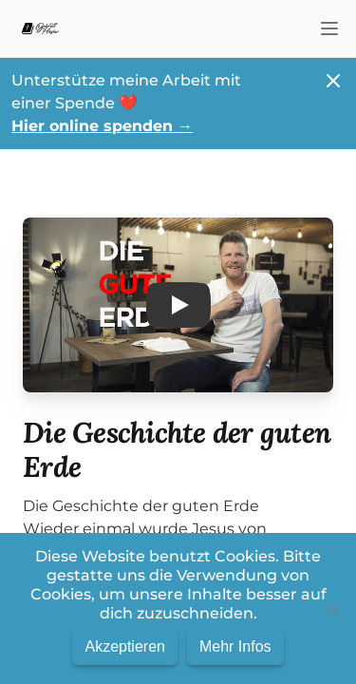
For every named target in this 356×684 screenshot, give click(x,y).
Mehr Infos (235, 646)
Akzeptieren (124, 646)
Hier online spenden (102, 126)
